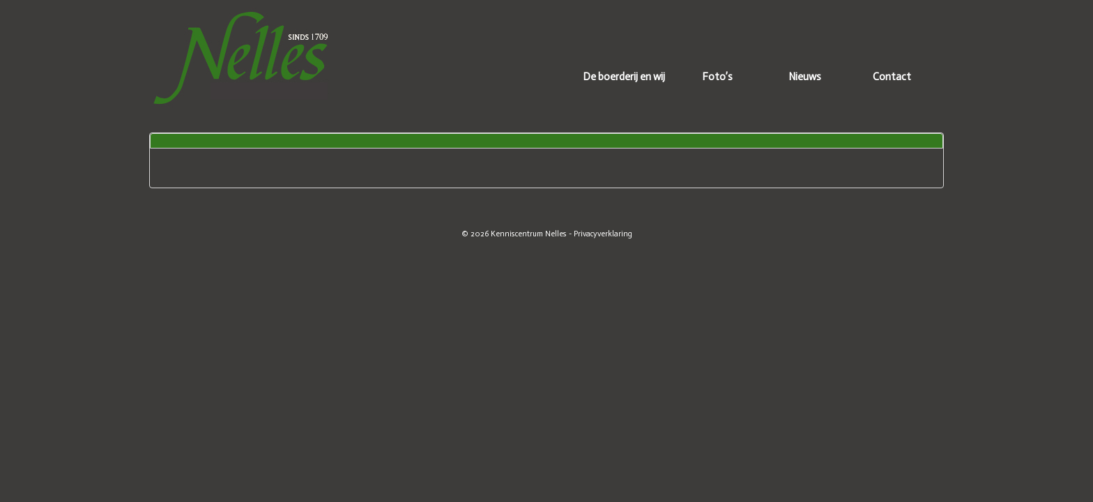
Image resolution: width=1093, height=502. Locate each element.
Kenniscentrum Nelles (529, 233)
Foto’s (717, 76)
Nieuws (804, 76)
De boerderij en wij (624, 76)
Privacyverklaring (603, 233)
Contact (892, 76)
